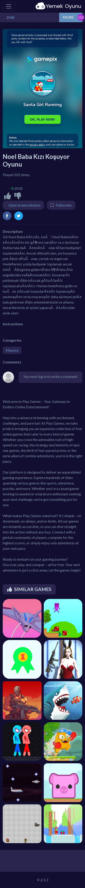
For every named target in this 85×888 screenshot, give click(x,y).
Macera (12, 350)
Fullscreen (64, 205)
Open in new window (24, 205)
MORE (68, 17)
